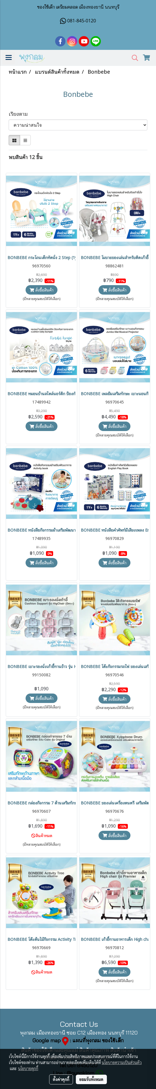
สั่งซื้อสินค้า (41, 289)
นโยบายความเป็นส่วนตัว (122, 1062)
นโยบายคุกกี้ (28, 1068)
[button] (133, 58)
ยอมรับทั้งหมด (91, 1079)
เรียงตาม (20, 113)
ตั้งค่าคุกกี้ (61, 1079)
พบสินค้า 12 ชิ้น (26, 156)
